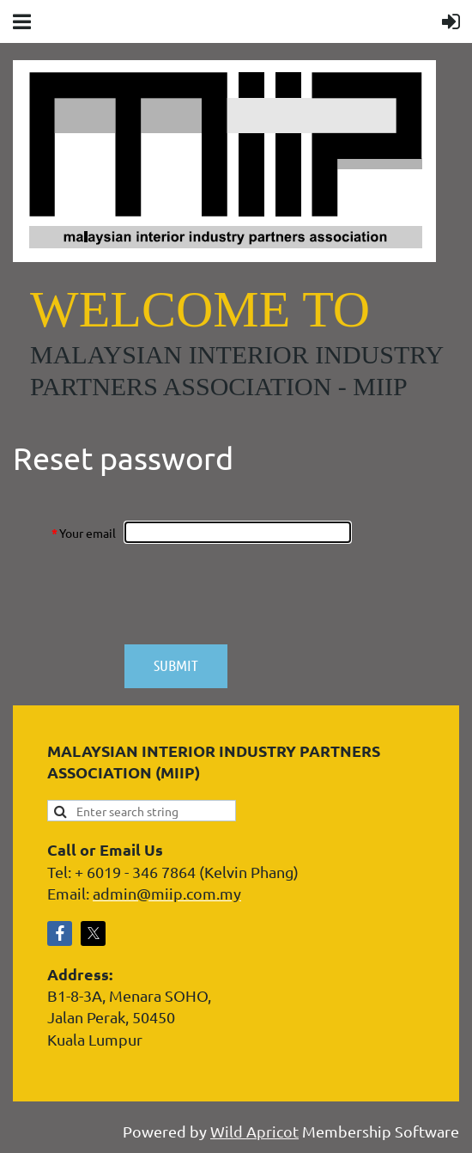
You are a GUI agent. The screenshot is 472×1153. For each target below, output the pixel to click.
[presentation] (254, 593)
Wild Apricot (254, 1131)
